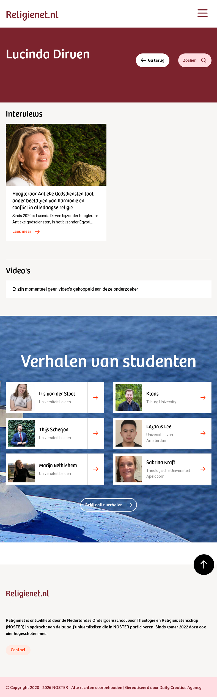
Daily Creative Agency (181, 687)
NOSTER (15, 626)
